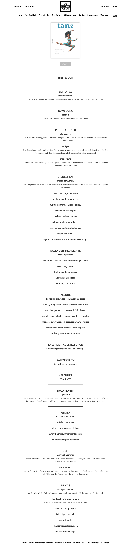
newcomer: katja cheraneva (65, 193)
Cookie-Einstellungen (92, 542)
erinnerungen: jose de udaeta (65, 439)
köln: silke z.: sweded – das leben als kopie (65, 298)
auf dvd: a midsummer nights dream (65, 433)
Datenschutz (67, 542)
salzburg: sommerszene (65, 277)
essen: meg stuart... (65, 266)
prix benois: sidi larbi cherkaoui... (65, 228)
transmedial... (65, 467)
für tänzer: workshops (65, 531)
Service (82, 15)
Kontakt (31, 542)
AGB (83, 542)
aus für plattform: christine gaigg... (65, 204)
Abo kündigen (105, 542)
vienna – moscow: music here (65, 428)
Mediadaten (58, 542)
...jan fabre (65, 394)
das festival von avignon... (65, 364)
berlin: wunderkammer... (65, 272)
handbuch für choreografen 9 (65, 499)
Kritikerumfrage (69, 15)
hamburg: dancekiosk (66, 283)
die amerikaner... (65, 95)
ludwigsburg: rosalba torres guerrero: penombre (65, 304)
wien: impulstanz (65, 254)
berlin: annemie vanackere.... (65, 199)
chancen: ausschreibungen (65, 526)
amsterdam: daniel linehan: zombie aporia (65, 327)
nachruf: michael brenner (65, 216)
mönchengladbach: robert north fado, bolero (65, 310)
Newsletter (56, 15)
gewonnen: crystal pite (65, 210)
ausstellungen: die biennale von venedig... (65, 348)
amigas (65, 146)
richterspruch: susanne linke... (65, 222)
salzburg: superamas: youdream (65, 333)
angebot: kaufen (65, 520)
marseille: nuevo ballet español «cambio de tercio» (65, 316)
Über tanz (104, 15)
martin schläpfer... (65, 180)
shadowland (65, 158)
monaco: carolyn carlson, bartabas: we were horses (65, 322)
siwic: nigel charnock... (65, 514)
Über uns (24, 542)
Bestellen (65, 64)
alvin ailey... (65, 134)
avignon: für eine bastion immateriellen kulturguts (65, 239)
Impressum (76, 542)
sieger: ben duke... (65, 233)
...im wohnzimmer (65, 455)
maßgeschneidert (65, 489)
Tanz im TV (65, 379)
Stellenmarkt (92, 15)
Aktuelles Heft (30, 15)
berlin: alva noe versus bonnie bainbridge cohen (65, 260)
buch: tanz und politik (65, 416)
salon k (65, 114)
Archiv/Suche (44, 15)
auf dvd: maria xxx (65, 422)
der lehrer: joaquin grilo (65, 508)
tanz (20, 15)
